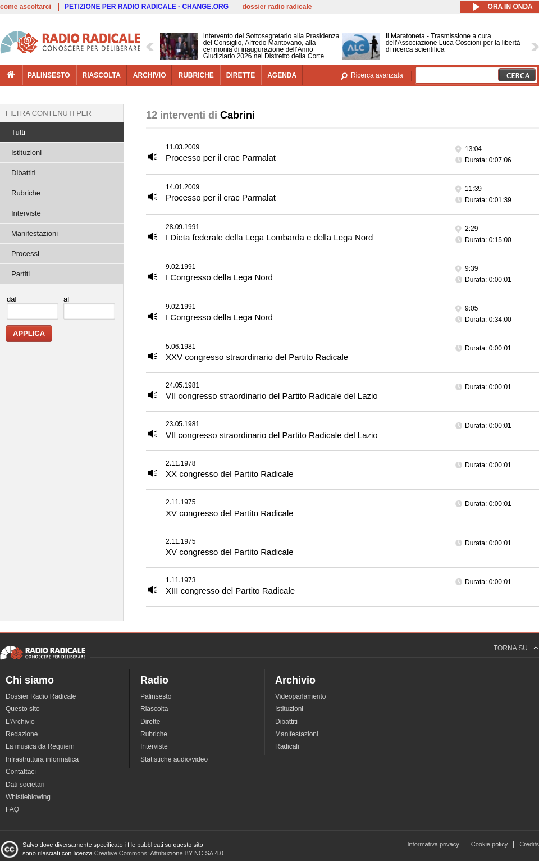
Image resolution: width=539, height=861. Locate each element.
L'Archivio (20, 722)
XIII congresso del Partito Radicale (230, 590)
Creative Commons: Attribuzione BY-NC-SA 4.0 (158, 853)
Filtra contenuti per (49, 113)
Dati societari (25, 785)
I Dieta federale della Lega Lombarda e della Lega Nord (269, 237)
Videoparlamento (300, 696)
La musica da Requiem (40, 746)
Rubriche (25, 193)
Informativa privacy (433, 844)
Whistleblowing (28, 797)
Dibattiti (23, 172)
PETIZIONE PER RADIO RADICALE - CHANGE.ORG (147, 7)
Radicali (287, 746)
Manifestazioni (34, 233)
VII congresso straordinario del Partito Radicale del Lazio (272, 395)
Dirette (150, 722)
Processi (25, 253)
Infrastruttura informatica (42, 759)
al (66, 299)
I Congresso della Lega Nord (219, 277)
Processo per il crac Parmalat (221, 157)
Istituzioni (26, 152)
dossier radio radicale (277, 7)
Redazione (22, 734)
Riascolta (154, 709)
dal (11, 299)
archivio (149, 75)
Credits (529, 844)
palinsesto (49, 75)
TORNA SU (511, 648)
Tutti (18, 132)
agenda (281, 75)
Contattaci (21, 772)
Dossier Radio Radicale (41, 696)
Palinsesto (155, 696)
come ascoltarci (25, 7)
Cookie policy (489, 844)
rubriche (195, 75)
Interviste (26, 213)
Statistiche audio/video (174, 759)
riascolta (102, 75)
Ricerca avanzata (377, 75)
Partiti (20, 274)
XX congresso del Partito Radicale (230, 474)
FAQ (12, 809)
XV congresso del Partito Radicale (230, 513)
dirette (240, 75)
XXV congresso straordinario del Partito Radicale (257, 357)
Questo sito (23, 709)
